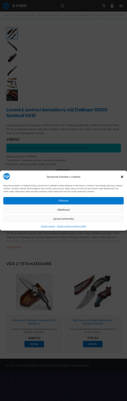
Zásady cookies (48, 226)
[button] (122, 177)
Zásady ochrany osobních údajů (71, 226)
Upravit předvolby (63, 218)
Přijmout (63, 200)
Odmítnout (63, 209)
